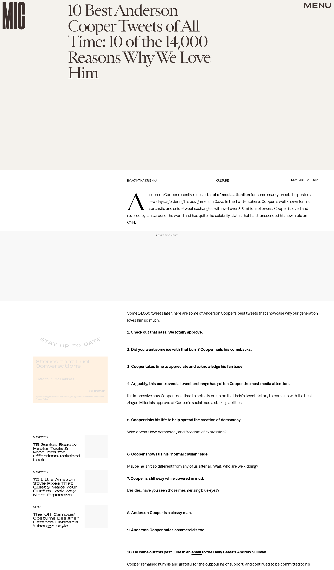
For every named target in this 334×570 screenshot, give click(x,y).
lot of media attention (231, 195)
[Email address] (70, 382)
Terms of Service (93, 400)
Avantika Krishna (144, 180)
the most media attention (265, 384)
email (196, 552)
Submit (97, 394)
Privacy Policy (42, 403)
